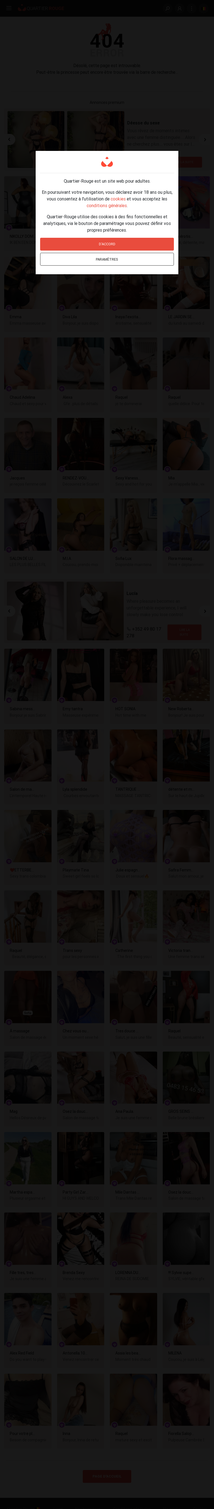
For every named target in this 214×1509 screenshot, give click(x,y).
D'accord (107, 244)
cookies (118, 199)
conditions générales (107, 205)
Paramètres (107, 259)
